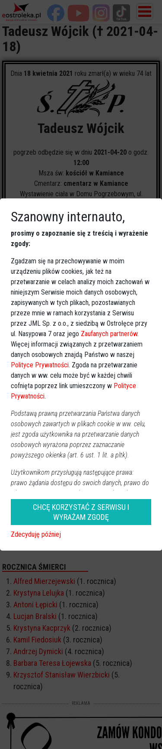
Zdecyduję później (36, 534)
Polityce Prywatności (40, 365)
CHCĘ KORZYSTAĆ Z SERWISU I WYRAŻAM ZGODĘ (81, 512)
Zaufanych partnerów (109, 334)
